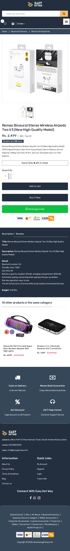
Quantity (7, 170)
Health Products (35, 527)
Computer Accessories (19, 521)
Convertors (25, 524)
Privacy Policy (8, 469)
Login (39, 474)
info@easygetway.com (18, 450)
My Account (42, 464)
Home (4, 31)
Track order (42, 479)
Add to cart (35, 186)
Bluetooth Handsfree (40, 31)
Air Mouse (36, 515)
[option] (35, 69)
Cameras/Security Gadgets (25, 518)
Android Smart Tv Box (20, 515)
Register (40, 469)
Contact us (7, 483)
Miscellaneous (51, 524)
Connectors (38, 524)
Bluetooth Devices (19, 31)
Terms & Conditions (10, 474)
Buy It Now (35, 197)
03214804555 (15, 445)
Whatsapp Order (35, 208)
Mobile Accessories (48, 518)
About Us (6, 464)
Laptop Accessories (40, 521)
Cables (15, 524)
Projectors (56, 521)
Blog (4, 479)
